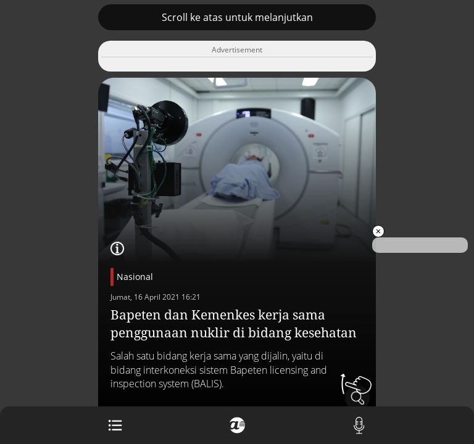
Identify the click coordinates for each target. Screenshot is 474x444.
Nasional (135, 276)
